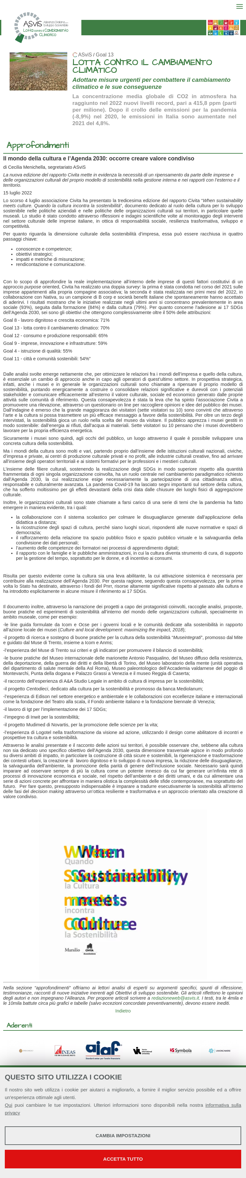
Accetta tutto (123, 1159)
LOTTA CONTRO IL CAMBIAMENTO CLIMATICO (142, 66)
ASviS (85, 54)
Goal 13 (104, 54)
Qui (8, 1105)
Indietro (123, 1010)
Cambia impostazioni (123, 1135)
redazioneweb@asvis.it (175, 998)
